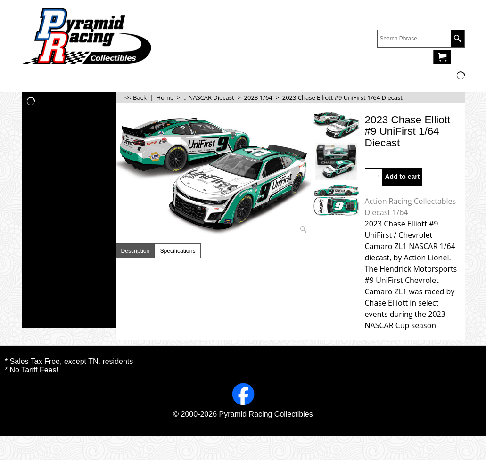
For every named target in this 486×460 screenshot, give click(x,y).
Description (135, 251)
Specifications (177, 251)
